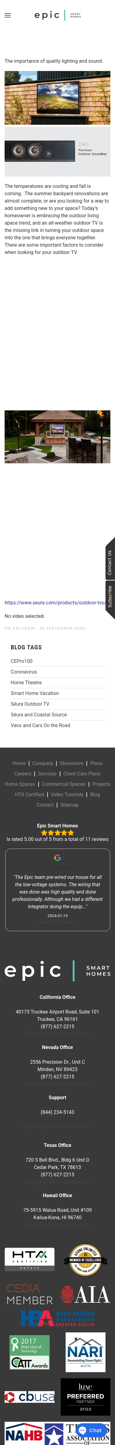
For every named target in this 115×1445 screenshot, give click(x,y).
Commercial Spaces (64, 784)
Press (96, 763)
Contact (45, 805)
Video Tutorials (67, 794)
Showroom (71, 763)
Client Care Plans (82, 774)
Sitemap (69, 805)
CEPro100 (22, 661)
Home (18, 763)
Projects (101, 784)
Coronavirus (24, 672)
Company (43, 763)
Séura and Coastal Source (39, 715)
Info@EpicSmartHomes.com (57, 1034)
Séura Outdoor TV (30, 704)
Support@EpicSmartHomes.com (57, 1126)
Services (47, 774)
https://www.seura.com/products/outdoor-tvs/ (55, 603)
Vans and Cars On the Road (40, 725)
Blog (95, 794)
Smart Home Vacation (35, 693)
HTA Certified (29, 794)
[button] (8, 15)
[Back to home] (58, 15)
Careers (22, 774)
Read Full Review (57, 922)
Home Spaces (20, 784)
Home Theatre (26, 682)
